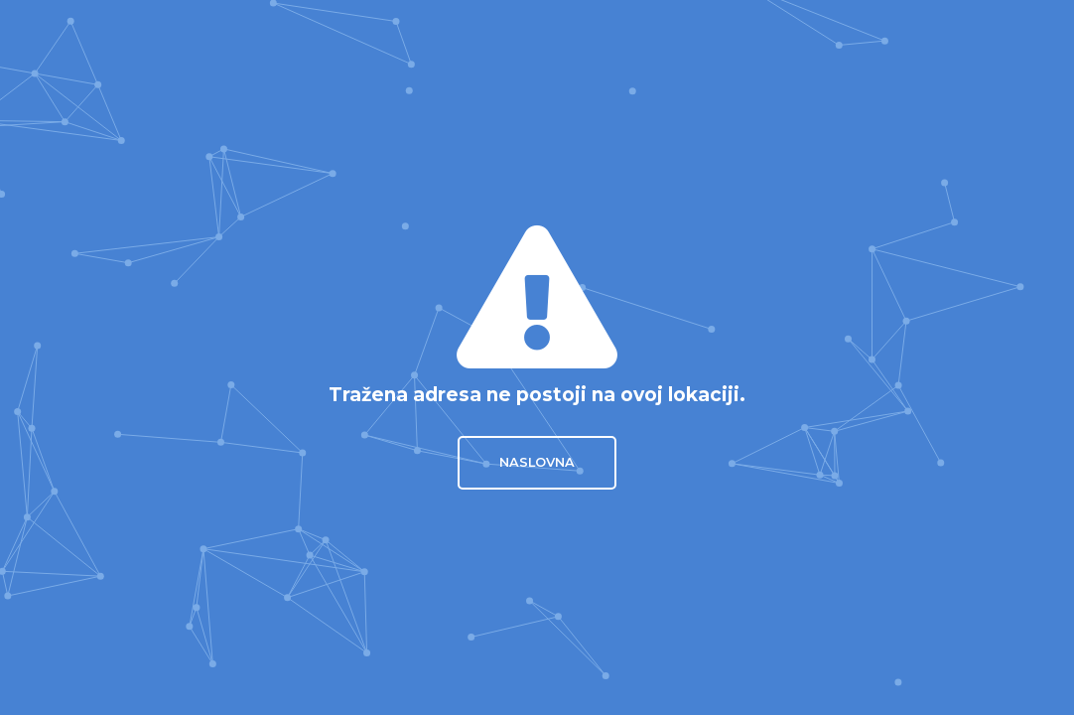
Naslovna (537, 462)
